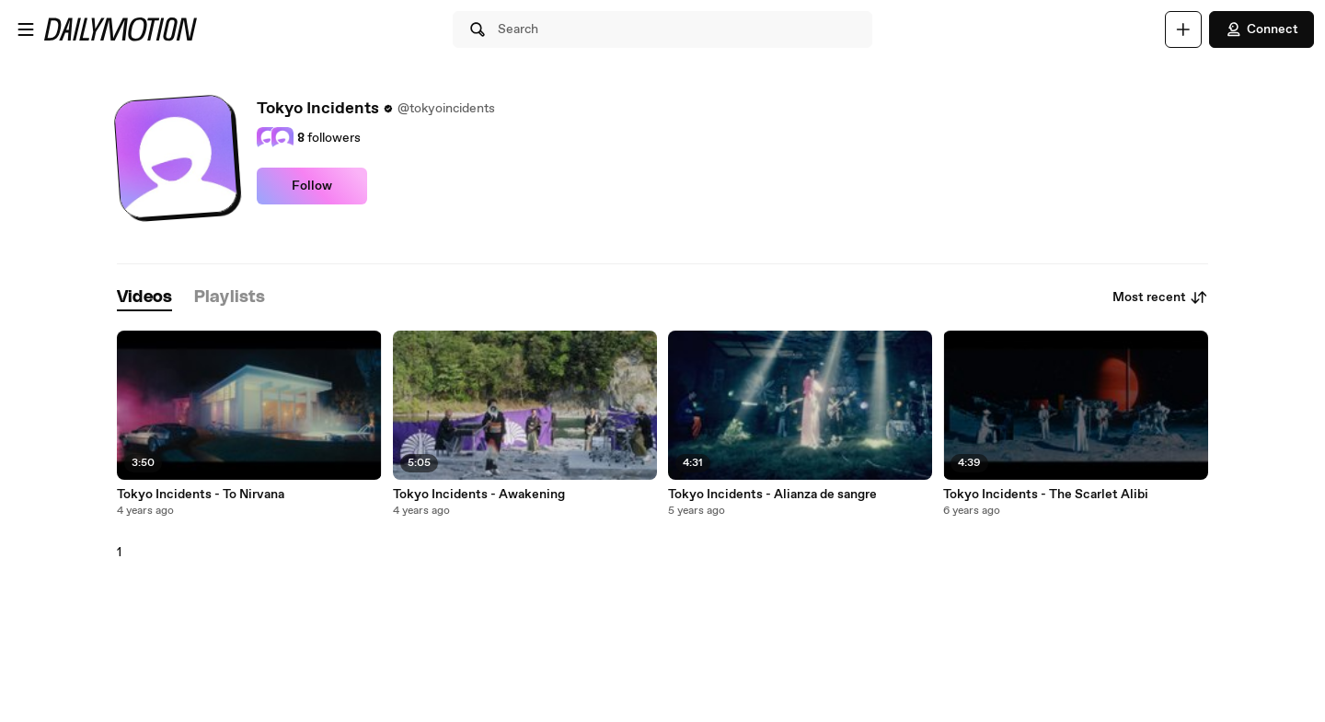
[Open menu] (25, 29)
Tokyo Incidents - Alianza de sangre (772, 494)
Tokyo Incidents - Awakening (479, 494)
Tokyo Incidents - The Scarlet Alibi (1045, 494)
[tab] (144, 297)
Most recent (1160, 297)
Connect (1261, 29)
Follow (312, 186)
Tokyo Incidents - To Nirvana (200, 494)
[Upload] (1183, 29)
